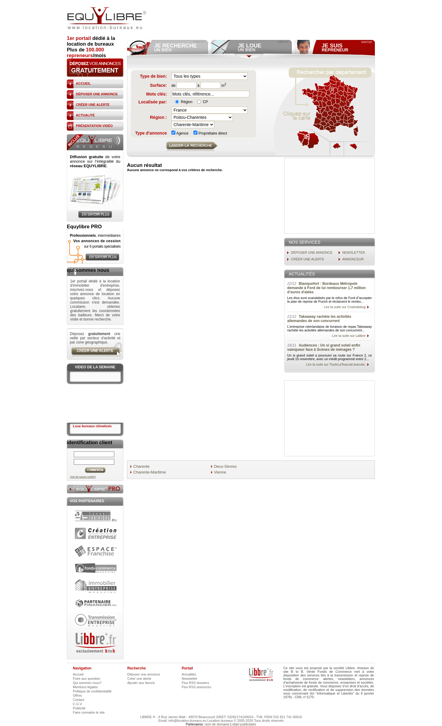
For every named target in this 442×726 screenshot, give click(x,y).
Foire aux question (86, 678)
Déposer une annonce (143, 674)
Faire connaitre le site (89, 712)
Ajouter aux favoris (141, 683)
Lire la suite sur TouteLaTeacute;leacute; (336, 364)
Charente (141, 466)
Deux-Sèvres (225, 466)
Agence (179, 133)
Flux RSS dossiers (195, 683)
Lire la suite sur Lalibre (349, 335)
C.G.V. (78, 704)
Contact (78, 700)
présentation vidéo (94, 126)
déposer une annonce (97, 94)
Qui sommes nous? (87, 683)
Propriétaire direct (210, 133)
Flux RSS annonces (196, 687)
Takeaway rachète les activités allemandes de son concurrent (319, 318)
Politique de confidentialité (92, 691)
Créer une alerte (139, 678)
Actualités (189, 674)
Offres (77, 695)
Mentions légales (85, 687)
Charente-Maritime (149, 472)
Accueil (78, 674)
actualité (85, 115)
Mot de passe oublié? (83, 476)
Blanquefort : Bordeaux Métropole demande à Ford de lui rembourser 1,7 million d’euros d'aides (326, 288)
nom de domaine (217, 724)
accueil (83, 83)
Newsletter (189, 678)
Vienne (220, 472)
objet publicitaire (244, 724)
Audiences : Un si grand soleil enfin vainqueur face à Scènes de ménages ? (323, 347)
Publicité (79, 708)
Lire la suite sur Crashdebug (345, 307)
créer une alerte (92, 104)
